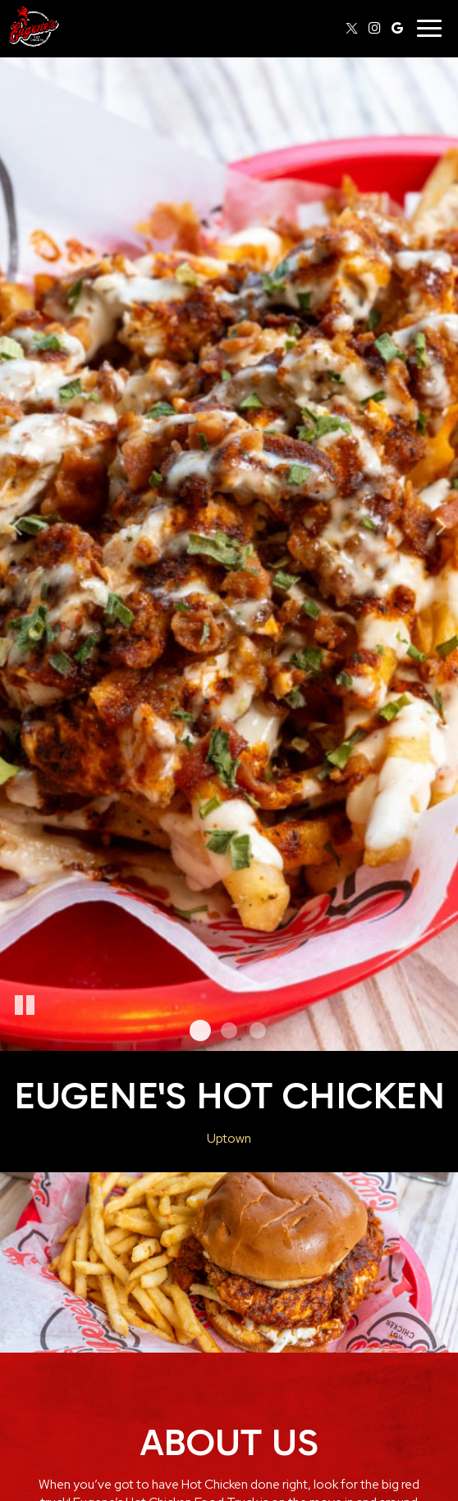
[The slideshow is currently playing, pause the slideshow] (24, 1006)
